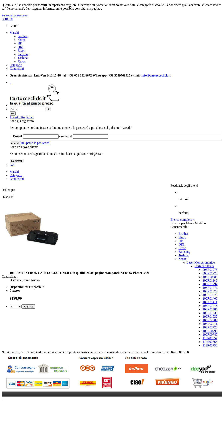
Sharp (21, 39)
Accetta (23, 15)
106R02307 (210, 320)
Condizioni (17, 68)
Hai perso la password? (36, 143)
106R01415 (210, 305)
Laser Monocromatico (201, 262)
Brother (22, 36)
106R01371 (210, 287)
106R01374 (210, 291)
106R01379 (210, 295)
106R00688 (210, 277)
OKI (20, 47)
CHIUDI (7, 19)
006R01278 (210, 273)
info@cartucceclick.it (156, 75)
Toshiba (23, 57)
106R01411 (210, 302)
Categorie (16, 65)
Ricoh (21, 50)
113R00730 (210, 345)
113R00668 (210, 341)
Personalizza (10, 15)
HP (20, 43)
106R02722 (210, 327)
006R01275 (210, 269)
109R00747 (210, 334)
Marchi (14, 32)
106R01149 (210, 280)
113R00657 (210, 338)
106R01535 (210, 316)
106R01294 (210, 284)
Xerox (22, 61)
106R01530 (210, 313)
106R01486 (210, 309)
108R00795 (210, 331)
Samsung (23, 54)
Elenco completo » (183, 219)
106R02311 (210, 323)
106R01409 (210, 298)
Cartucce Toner (204, 266)
